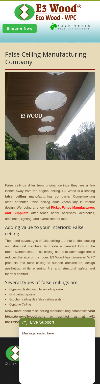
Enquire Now (20, 28)
